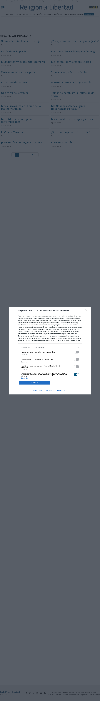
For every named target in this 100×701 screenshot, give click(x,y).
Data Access (50, 390)
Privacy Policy (62, 390)
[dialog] (50, 350)
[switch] (76, 352)
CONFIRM (35, 382)
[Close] (87, 311)
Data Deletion (37, 390)
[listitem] (50, 347)
